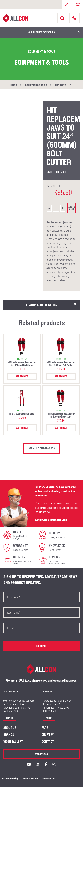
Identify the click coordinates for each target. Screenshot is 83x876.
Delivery (48, 734)
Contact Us (48, 778)
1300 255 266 (58, 519)
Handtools (61, 84)
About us (9, 728)
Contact (48, 741)
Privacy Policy (10, 778)
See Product (22, 376)
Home (13, 84)
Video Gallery (13, 741)
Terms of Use (30, 778)
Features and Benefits (41, 305)
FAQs (45, 728)
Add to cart (71, 208)
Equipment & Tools (36, 84)
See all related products (41, 448)
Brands (8, 734)
